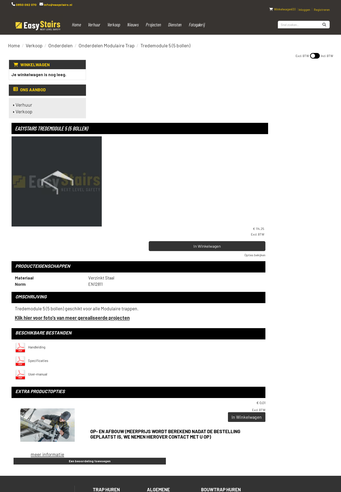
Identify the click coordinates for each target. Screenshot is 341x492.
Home (76, 20)
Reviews (156, 446)
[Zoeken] (324, 19)
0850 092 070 (26, 5)
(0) (282, 4)
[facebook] (258, 387)
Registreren (322, 5)
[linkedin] (277, 387)
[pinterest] (295, 387)
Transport (160, 408)
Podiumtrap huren (222, 393)
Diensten (175, 20)
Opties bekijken (319, 97)
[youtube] (267, 387)
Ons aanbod (29, 85)
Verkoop (114, 20)
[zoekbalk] (304, 20)
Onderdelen (60, 40)
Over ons (157, 439)
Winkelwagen (34, 59)
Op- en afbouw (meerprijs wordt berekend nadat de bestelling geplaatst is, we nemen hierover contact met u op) (206, 311)
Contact (157, 416)
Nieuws (133, 20)
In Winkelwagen (292, 88)
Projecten (153, 20)
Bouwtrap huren (221, 385)
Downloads (160, 423)
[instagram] (286, 387)
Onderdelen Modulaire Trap (107, 40)
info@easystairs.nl (57, 5)
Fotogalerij (197, 20)
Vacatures (160, 431)
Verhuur (94, 20)
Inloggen (304, 5)
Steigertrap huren (224, 416)
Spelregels (161, 400)
